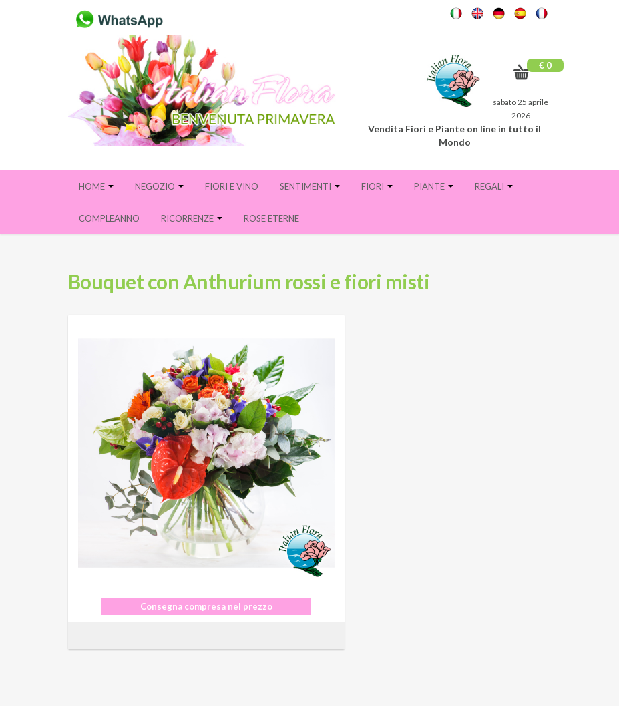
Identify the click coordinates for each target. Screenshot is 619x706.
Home (96, 186)
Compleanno (109, 218)
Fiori (377, 186)
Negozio (159, 186)
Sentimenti (310, 186)
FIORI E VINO (231, 186)
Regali (494, 186)
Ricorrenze (191, 218)
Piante (433, 186)
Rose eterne (271, 218)
